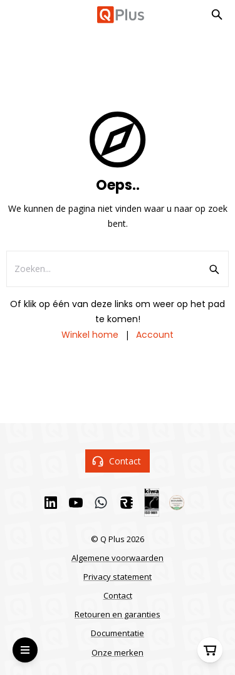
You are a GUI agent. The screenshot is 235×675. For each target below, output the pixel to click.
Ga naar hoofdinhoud (60, 20)
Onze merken (117, 652)
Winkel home (89, 334)
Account (155, 334)
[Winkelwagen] (209, 649)
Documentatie (117, 633)
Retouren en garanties (117, 614)
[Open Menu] (25, 649)
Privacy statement (117, 576)
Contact (117, 461)
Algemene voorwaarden (117, 557)
